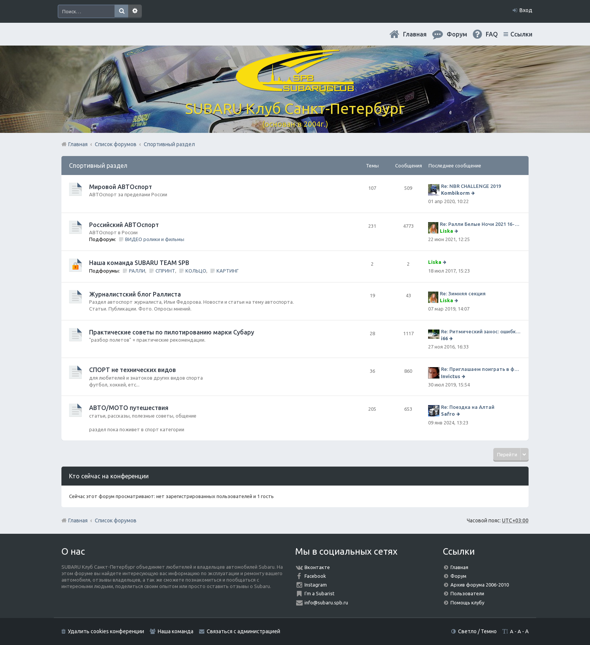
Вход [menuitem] (525, 10)
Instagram (315, 584)
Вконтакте (317, 567)
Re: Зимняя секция (463, 293)
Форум (458, 576)
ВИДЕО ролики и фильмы (154, 239)
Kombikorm (455, 193)
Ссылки (521, 34)
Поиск (121, 11)
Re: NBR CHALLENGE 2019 (471, 186)
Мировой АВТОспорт (120, 186)
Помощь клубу (467, 602)
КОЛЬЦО (195, 270)
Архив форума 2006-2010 (479, 584)
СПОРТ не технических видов (132, 369)
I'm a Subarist (319, 593)
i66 (444, 338)
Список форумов (116, 520)
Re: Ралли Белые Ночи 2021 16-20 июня (480, 224)
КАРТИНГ (228, 270)
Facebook (315, 576)
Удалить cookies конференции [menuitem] (106, 631)
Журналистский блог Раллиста (135, 294)
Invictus (450, 376)
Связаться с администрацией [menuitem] (243, 631)
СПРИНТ (165, 270)
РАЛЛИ (137, 270)
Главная (415, 34)
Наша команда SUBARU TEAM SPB (139, 262)
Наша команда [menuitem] (175, 631)
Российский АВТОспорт (124, 224)
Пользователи (467, 593)
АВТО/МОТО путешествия (128, 407)
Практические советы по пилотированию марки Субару (171, 332)
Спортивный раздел (98, 165)
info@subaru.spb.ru (326, 602)
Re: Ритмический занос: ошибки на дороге (481, 331)
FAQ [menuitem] (492, 34)
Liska (446, 230)
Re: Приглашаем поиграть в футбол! (481, 369)
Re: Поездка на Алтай (467, 407)
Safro (448, 413)
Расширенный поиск (135, 11)
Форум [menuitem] (457, 34)
